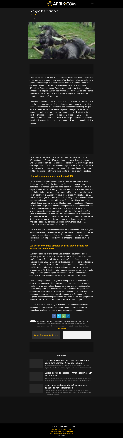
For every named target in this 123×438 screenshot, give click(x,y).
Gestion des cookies (68, 433)
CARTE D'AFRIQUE (57, 429)
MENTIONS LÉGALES (67, 431)
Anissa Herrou (34, 15)
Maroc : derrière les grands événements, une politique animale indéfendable (66, 386)
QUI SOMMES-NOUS (55, 431)
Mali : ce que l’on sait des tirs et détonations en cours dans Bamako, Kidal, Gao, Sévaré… (67, 361)
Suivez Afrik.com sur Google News (46, 335)
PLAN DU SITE (67, 429)
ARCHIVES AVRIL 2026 (56, 433)
